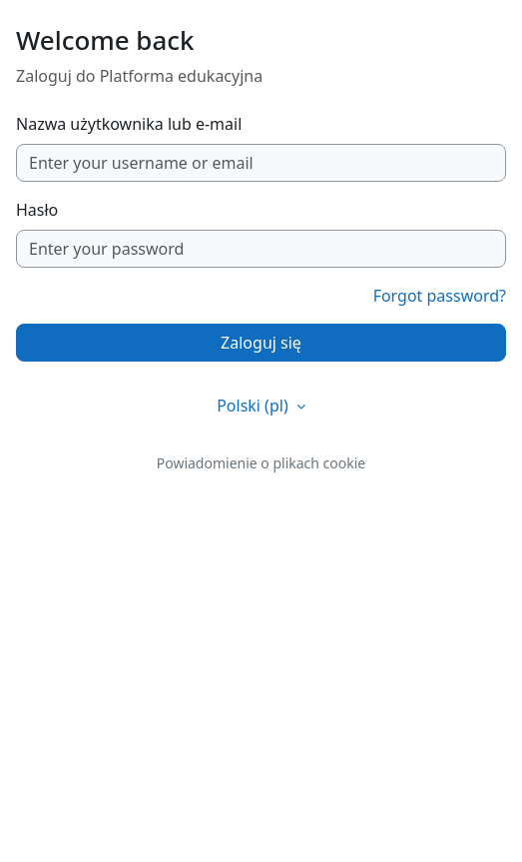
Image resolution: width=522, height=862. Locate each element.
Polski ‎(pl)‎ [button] (254, 406)
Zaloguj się (261, 343)
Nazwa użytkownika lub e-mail (129, 124)
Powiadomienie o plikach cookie (261, 462)
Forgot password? (439, 296)
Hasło (37, 210)
